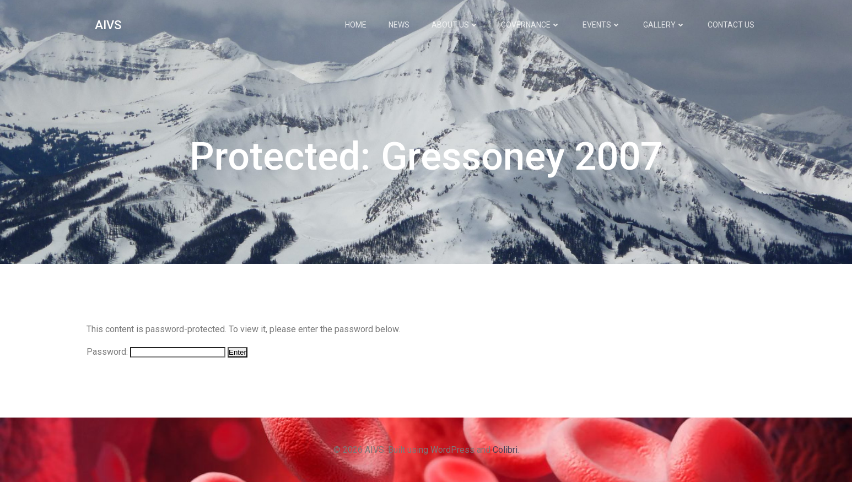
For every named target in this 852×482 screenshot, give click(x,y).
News (399, 24)
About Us (455, 24)
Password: (156, 351)
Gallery (664, 24)
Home (355, 24)
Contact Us (731, 24)
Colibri (505, 450)
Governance (530, 24)
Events (602, 24)
